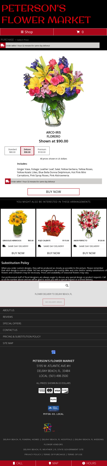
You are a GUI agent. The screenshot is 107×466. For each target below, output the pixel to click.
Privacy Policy (33, 454)
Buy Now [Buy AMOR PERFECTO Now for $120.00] (89, 253)
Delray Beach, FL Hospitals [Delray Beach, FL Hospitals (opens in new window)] (57, 439)
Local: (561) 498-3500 (53, 376)
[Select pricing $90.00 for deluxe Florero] (27, 151)
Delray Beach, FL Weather (37, 449)
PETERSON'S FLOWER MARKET (46, 14)
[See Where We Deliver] (53, 302)
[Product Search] (54, 285)
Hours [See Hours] (89, 463)
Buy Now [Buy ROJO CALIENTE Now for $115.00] (53, 253)
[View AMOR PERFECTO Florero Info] (89, 224)
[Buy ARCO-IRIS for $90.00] (54, 191)
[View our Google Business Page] (53, 353)
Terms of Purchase (54, 454)
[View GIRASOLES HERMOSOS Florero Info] (18, 224)
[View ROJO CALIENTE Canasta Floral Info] (53, 224)
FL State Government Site (69, 449)
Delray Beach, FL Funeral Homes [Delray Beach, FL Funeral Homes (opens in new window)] (21, 439)
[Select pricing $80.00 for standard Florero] (12, 151)
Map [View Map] (53, 463)
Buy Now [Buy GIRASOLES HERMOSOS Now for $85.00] (18, 253)
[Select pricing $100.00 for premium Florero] (41, 151)
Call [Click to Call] (18, 463)
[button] (53, 409)
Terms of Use (75, 454)
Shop (27, 31)
